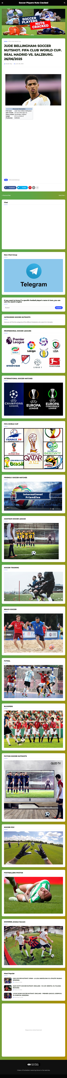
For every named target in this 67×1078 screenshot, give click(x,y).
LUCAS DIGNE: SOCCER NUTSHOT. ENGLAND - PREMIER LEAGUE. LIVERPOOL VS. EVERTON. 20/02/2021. (37, 994)
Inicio (5, 41)
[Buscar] (29, 307)
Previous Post (6, 195)
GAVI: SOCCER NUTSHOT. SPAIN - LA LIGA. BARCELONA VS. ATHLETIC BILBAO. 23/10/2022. (37, 979)
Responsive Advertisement (33, 1030)
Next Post (61, 195)
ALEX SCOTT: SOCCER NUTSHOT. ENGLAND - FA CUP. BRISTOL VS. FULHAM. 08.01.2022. (37, 987)
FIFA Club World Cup (14, 41)
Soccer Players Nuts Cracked (33, 3)
